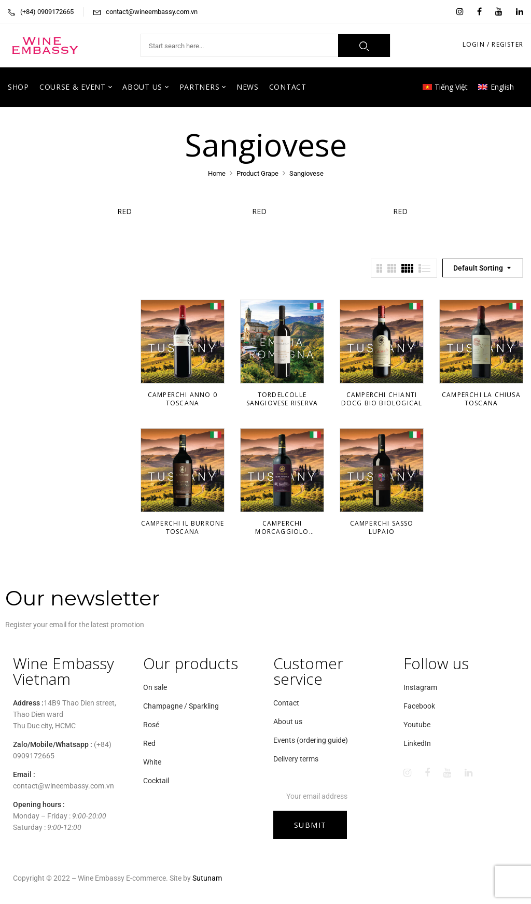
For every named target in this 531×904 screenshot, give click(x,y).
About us (287, 721)
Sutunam (207, 878)
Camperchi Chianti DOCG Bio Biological (382, 398)
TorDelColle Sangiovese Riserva (282, 398)
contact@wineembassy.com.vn (152, 12)
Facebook (419, 706)
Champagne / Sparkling (181, 706)
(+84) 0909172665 (47, 12)
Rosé (151, 725)
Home (217, 173)
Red (130, 211)
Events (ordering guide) (310, 740)
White (152, 762)
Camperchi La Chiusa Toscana (481, 398)
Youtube (416, 725)
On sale (155, 687)
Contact (286, 703)
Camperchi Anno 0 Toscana (182, 398)
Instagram (420, 687)
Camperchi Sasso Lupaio (382, 527)
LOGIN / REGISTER (493, 44)
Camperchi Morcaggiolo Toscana (282, 531)
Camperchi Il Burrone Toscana (183, 527)
